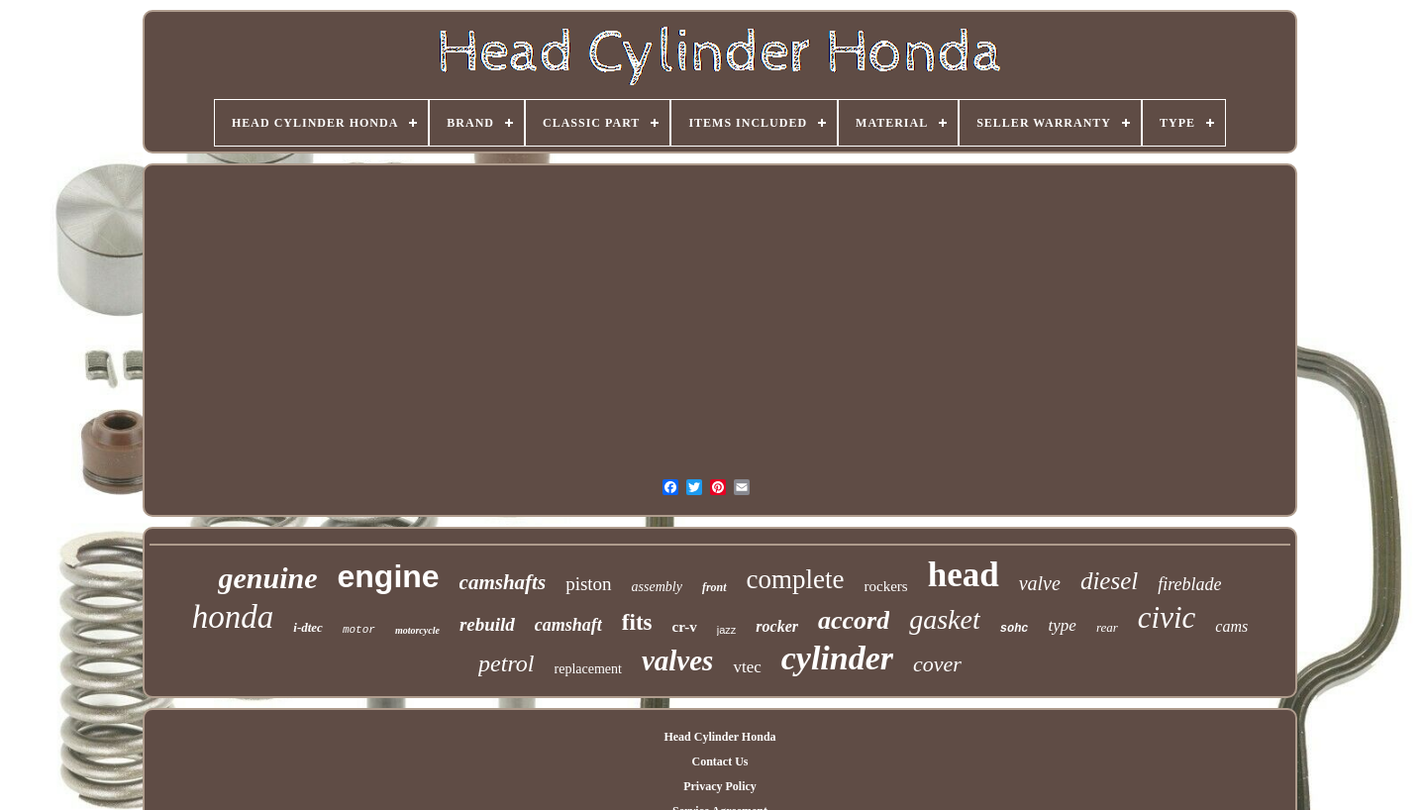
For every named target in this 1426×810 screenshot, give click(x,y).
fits (637, 622)
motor (359, 630)
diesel (1109, 580)
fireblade (1189, 584)
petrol (506, 663)
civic (1167, 617)
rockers (886, 586)
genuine (267, 577)
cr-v (684, 627)
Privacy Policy (720, 786)
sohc (1014, 629)
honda (233, 617)
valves (677, 660)
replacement (588, 668)
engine (388, 576)
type (1062, 625)
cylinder (837, 658)
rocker (777, 626)
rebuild (487, 624)
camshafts (503, 582)
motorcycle (417, 630)
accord (853, 620)
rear (1107, 627)
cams (1231, 626)
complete (796, 579)
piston (588, 583)
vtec (747, 667)
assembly (657, 586)
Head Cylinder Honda (719, 737)
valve (1040, 583)
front (714, 587)
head (963, 575)
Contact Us (719, 761)
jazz (727, 630)
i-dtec (308, 627)
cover (937, 664)
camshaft (568, 625)
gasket (944, 619)
